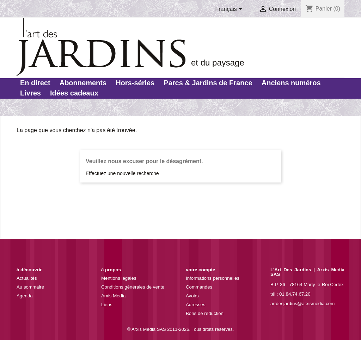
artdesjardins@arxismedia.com (302, 303)
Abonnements (83, 83)
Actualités (27, 278)
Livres (30, 93)
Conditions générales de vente (132, 287)
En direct (35, 83)
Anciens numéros (291, 83)
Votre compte (200, 269)
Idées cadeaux (74, 93)
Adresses (195, 304)
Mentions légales (118, 278)
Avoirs (192, 295)
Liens (106, 304)
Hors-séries (135, 83)
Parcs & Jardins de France (208, 83)
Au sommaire (30, 287)
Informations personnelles (212, 278)
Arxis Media (113, 295)
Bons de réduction (205, 313)
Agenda (25, 295)
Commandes (199, 287)
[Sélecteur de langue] (230, 9)
